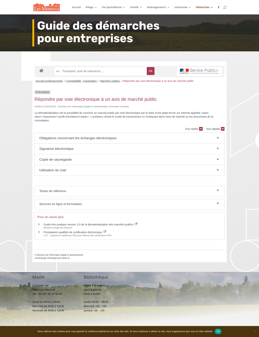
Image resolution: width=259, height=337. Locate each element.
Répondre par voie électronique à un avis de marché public (158, 80)
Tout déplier (215, 129)
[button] (129, 138)
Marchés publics (110, 80)
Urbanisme (181, 7)
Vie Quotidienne (112, 7)
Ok (218, 331)
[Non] (254, 331)
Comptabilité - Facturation (82, 80)
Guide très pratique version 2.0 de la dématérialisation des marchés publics (90, 224)
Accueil (76, 7)
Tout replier (194, 129)
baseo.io (65, 258)
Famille (134, 7)
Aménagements (156, 7)
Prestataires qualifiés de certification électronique (75, 232)
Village (89, 7)
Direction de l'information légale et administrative (60, 255)
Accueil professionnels (49, 80)
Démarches (203, 7)
